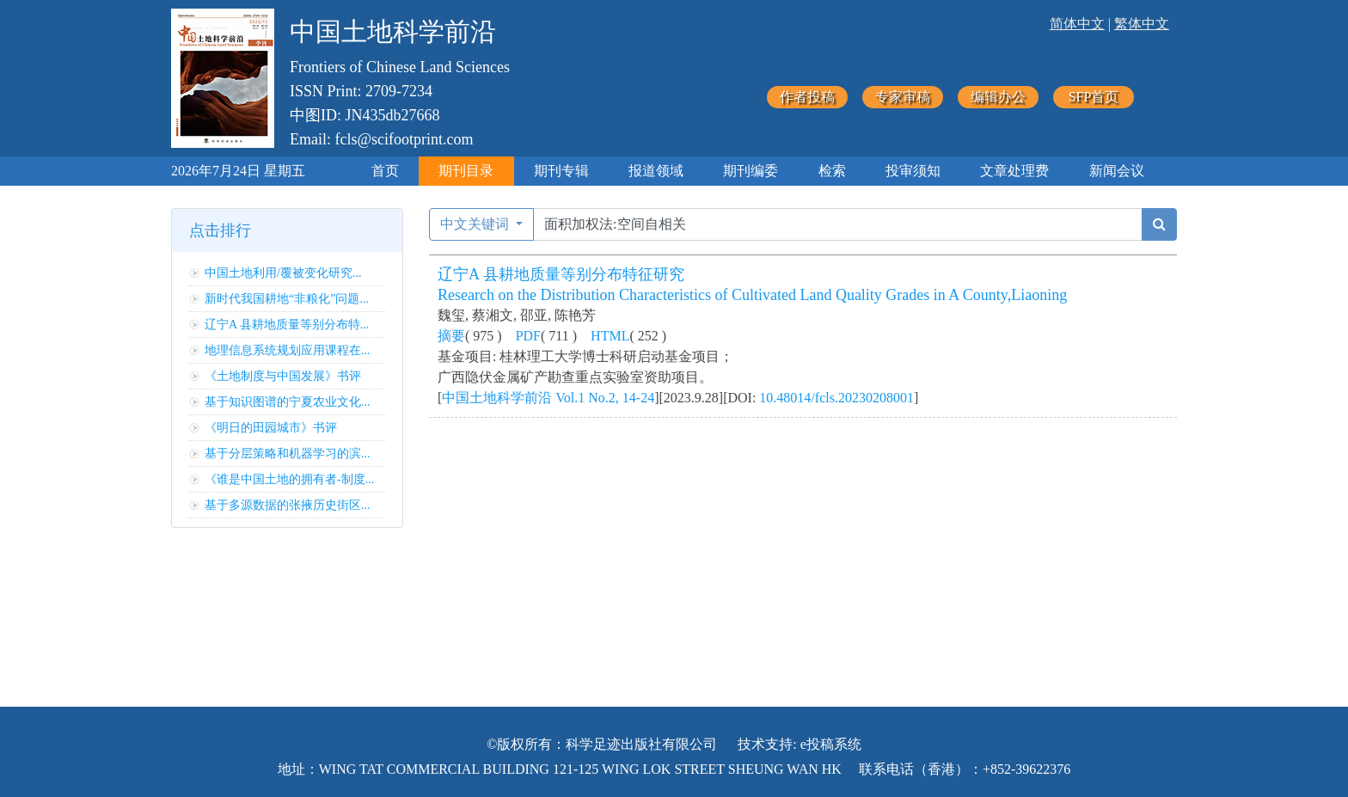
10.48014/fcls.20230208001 (836, 397)
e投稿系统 (830, 744)
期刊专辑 (561, 170)
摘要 (451, 335)
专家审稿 (902, 96)
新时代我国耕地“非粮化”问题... (287, 298)
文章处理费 (1014, 170)
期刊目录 (465, 170)
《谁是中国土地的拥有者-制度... (289, 479)
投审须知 (913, 170)
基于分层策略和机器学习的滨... (288, 453)
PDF (528, 335)
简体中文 (1077, 23)
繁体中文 (1141, 23)
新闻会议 (1116, 170)
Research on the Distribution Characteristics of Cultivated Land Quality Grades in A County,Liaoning (752, 294)
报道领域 (655, 170)
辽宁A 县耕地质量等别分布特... (287, 324)
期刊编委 (750, 170)
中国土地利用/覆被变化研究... (283, 273)
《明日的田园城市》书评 (271, 427)
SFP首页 (1094, 96)
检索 (832, 170)
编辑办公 (998, 96)
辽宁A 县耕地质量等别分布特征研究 (561, 274)
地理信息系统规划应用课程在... (288, 350)
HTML (610, 335)
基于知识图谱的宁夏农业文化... (288, 401)
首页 (385, 170)
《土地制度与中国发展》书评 (283, 376)
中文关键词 (476, 224)
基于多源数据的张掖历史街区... (288, 505)
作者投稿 (807, 96)
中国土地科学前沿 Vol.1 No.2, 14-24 (548, 397)
